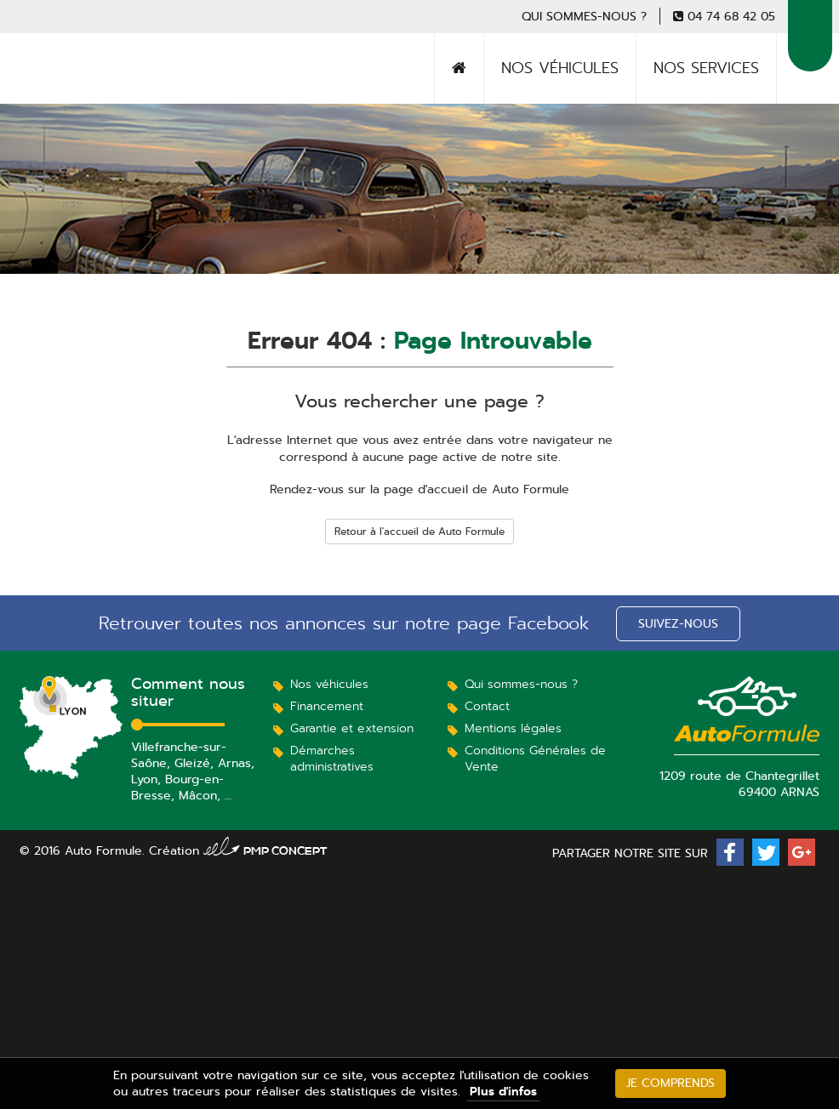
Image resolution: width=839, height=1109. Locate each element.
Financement (326, 705)
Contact (487, 705)
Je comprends (670, 1082)
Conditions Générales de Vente (535, 758)
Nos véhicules (560, 68)
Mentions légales (513, 727)
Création (238, 850)
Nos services (706, 68)
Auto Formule (82, 89)
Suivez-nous (678, 623)
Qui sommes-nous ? (584, 16)
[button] (730, 852)
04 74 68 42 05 (731, 16)
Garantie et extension (352, 727)
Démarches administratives (332, 758)
